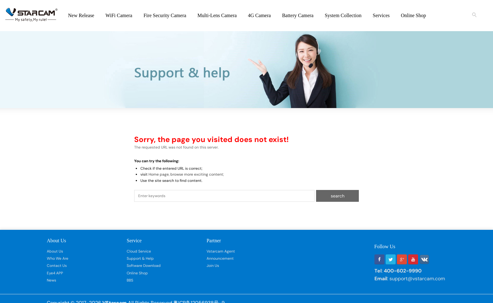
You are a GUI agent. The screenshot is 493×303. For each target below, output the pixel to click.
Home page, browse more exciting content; (186, 174)
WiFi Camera (118, 15)
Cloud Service (139, 251)
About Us (55, 251)
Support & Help (140, 258)
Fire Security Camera (165, 15)
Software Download (144, 265)
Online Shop (413, 15)
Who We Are (57, 258)
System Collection (343, 15)
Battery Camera (298, 15)
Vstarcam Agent (221, 251)
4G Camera (259, 15)
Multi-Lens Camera (217, 15)
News (51, 280)
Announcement (220, 258)
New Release (81, 15)
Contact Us (57, 265)
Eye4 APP (55, 273)
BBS (130, 280)
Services (381, 15)
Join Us (213, 265)
